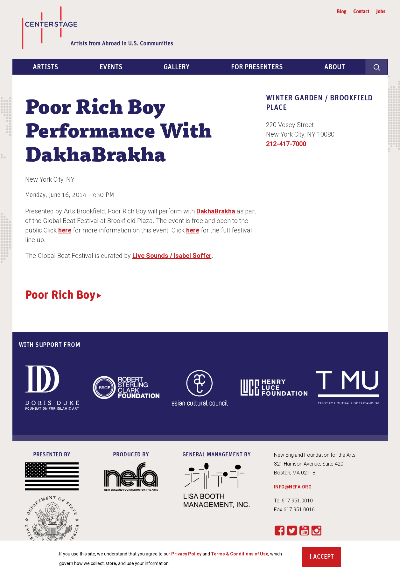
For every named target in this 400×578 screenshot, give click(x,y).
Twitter (292, 530)
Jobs (380, 12)
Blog (341, 12)
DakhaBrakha (215, 211)
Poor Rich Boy (60, 296)
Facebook (279, 530)
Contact (361, 12)
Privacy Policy (186, 554)
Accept (323, 557)
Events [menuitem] (111, 67)
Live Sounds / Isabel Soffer (172, 255)
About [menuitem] (334, 67)
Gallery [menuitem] (177, 67)
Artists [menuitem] (45, 67)
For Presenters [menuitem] (257, 67)
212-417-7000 (286, 144)
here (64, 230)
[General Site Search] (377, 67)
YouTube (304, 530)
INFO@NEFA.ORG (293, 486)
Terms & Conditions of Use (239, 554)
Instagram (316, 531)
